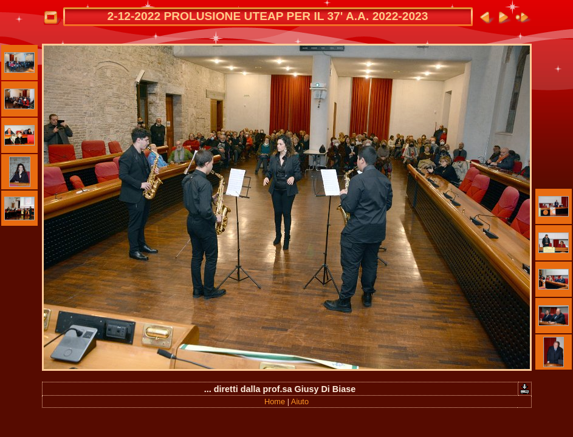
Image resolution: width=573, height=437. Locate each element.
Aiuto (300, 401)
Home (274, 401)
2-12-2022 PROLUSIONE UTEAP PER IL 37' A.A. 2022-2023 (268, 16)
